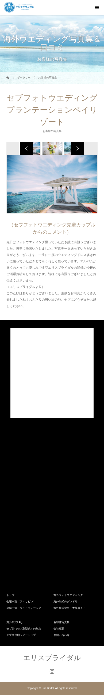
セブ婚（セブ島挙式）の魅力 (23, 628)
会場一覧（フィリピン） (21, 601)
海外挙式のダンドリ (65, 601)
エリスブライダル (52, 658)
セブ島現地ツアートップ (21, 635)
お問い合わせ (61, 635)
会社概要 (58, 628)
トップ (10, 595)
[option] (52, 148)
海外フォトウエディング (68, 595)
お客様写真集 (61, 622)
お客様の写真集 (52, 131)
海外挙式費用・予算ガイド (69, 607)
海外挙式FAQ (14, 622)
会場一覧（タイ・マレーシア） (25, 607)
